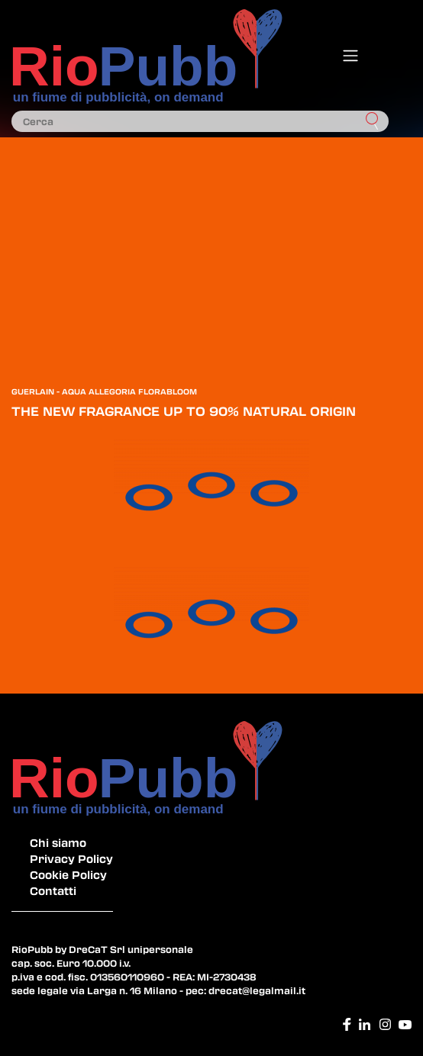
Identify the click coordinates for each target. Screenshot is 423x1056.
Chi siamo (58, 842)
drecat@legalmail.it (256, 990)
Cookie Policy (68, 874)
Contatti (53, 890)
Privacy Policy (71, 858)
